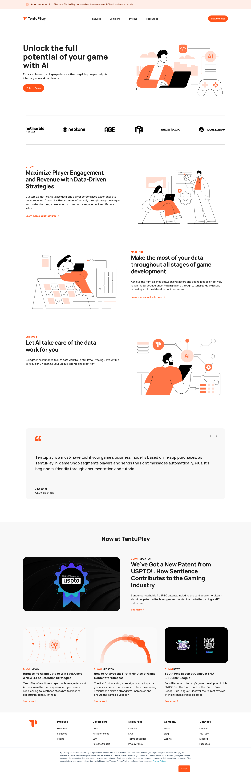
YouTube (204, 733)
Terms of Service (137, 738)
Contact (132, 728)
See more (136, 612)
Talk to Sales (218, 18)
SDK (95, 738)
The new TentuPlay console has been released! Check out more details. (93, 4)
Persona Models (101, 743)
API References (101, 733)
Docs (95, 728)
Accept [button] (184, 769)
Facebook (204, 743)
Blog (166, 733)
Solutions (115, 18)
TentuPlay (34, 18)
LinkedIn (203, 728)
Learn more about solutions (147, 300)
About (167, 728)
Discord (203, 738)
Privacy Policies (159, 761)
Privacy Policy (135, 743)
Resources (152, 18)
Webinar (168, 738)
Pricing (133, 18)
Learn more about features (41, 219)
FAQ (130, 733)
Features (96, 18)
